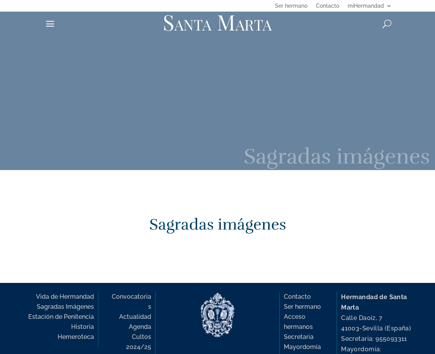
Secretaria (299, 336)
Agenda (140, 326)
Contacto (327, 6)
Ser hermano (291, 6)
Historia (82, 326)
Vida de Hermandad (65, 296)
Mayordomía (302, 347)
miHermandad (366, 6)
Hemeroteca (76, 336)
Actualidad (135, 316)
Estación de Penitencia (61, 316)
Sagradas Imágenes (65, 306)
